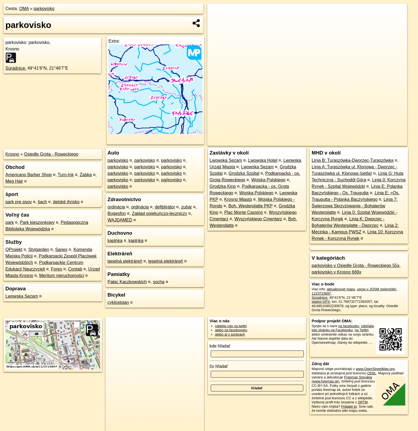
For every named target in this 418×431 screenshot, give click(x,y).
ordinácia (116, 207)
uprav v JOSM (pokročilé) (376, 289)
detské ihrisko (66, 202)
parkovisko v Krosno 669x (336, 272)
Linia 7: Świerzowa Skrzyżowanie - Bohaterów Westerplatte (355, 206)
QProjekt (13, 249)
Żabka (86, 174)
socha (158, 281)
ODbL (371, 373)
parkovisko (44, 8)
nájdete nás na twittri (231, 326)
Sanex (61, 249)
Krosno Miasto (238, 199)
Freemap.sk (341, 141)
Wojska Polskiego (268, 180)
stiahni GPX (321, 302)
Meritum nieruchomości (61, 275)
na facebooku (348, 326)
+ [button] (216, 13)
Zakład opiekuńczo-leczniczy (159, 213)
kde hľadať (220, 346)
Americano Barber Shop (28, 174)
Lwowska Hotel (262, 160)
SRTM (363, 402)
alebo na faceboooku (231, 330)
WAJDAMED (119, 220)
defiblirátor (165, 207)
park (9, 222)
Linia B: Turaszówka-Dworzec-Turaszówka (353, 160)
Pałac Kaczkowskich (127, 281)
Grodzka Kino (223, 186)
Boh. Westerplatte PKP (250, 206)
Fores (56, 269)
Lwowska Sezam (21, 296)
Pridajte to (349, 406)
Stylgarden (38, 249)
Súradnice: (15, 68)
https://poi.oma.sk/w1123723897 (382, 141)
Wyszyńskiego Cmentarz (258, 219)
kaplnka (114, 240)
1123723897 (321, 293)
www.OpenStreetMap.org (375, 369)
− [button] (216, 21)
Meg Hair (14, 181)
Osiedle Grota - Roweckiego (51, 154)
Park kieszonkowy (37, 222)
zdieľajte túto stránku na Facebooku (343, 328)
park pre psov (18, 202)
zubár (186, 207)
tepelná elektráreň (124, 261)
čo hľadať (219, 366)
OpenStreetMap (313, 141)
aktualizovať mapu (341, 289)
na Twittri (361, 330)
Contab (75, 269)
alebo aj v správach (230, 334)
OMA (24, 8)
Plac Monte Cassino (243, 212)
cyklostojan (118, 302)
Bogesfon (116, 213)
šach (42, 202)
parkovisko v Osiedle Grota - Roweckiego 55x (356, 265)
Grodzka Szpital (244, 173)
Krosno (12, 154)
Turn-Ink (66, 174)
